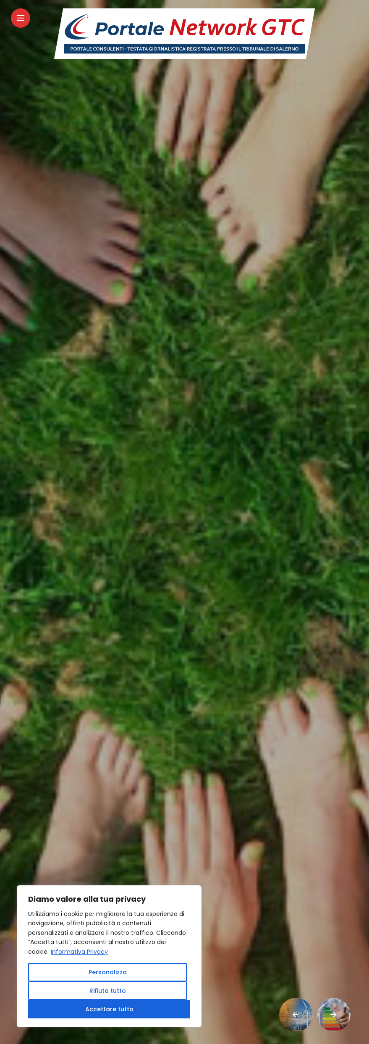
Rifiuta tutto (107, 990)
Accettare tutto (109, 1009)
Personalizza (108, 972)
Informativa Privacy (79, 951)
